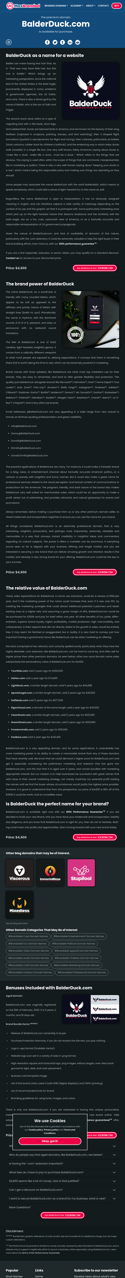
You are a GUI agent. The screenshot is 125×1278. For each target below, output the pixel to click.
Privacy (40, 1266)
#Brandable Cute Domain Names (28, 902)
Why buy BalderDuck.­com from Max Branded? (38, 1113)
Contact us (12, 258)
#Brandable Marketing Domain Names (78, 931)
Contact (103, 5)
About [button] (89, 5)
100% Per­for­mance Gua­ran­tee (85, 812)
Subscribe (110, 1256)
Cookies (40, 1272)
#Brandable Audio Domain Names (29, 924)
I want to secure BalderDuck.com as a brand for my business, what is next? (57, 1165)
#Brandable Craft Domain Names (28, 931)
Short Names (14, 1243)
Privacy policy (51, 1129)
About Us (41, 1249)
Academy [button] (76, 5)
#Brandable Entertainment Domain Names (81, 902)
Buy (116, 5)
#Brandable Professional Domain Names (83, 939)
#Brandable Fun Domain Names (28, 909)
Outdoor (11, 1266)
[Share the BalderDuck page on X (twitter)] (55, 42)
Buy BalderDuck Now (87, 268)
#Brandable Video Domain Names (29, 917)
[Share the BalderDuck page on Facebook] (47, 42)
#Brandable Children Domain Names (78, 924)
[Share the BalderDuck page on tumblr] (62, 42)
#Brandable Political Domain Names (75, 909)
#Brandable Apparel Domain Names (78, 917)
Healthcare (13, 1249)
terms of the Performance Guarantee (41, 1219)
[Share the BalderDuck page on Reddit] (77, 42)
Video (9, 1260)
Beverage (12, 1255)
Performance (14, 1272)
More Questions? (20, 1174)
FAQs (38, 1255)
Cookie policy (36, 1129)
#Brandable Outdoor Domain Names (30, 939)
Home (39, 1243)
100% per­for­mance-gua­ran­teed (91, 1086)
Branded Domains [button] (55, 5)
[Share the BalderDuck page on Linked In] (70, 42)
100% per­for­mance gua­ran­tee (78, 243)
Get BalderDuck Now (87, 1102)
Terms (39, 1260)
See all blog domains (17, 889)
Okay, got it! (50, 1141)
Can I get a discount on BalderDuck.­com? (36, 1156)
